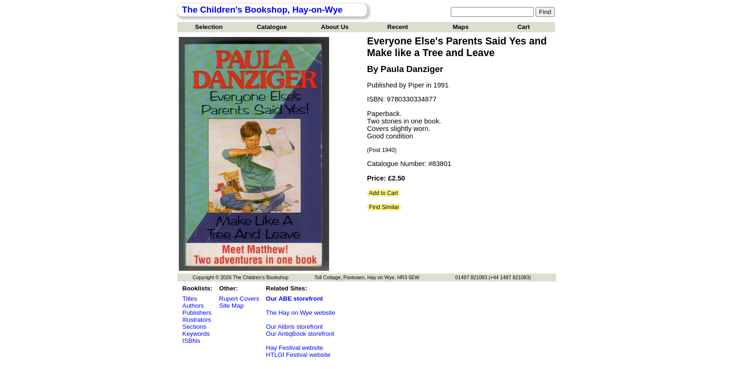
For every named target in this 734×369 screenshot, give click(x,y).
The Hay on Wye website (300, 312)
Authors (193, 305)
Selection (209, 26)
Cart (523, 26)
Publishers (197, 312)
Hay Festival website (294, 347)
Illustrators (197, 319)
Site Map (231, 305)
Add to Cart (383, 193)
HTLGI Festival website (298, 354)
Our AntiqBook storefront (300, 333)
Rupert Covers (239, 298)
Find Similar (384, 207)
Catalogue (271, 26)
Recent (397, 26)
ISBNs (191, 340)
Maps (461, 26)
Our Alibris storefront (294, 326)
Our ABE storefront (294, 298)
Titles (190, 298)
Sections (194, 326)
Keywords (196, 333)
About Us (335, 26)
